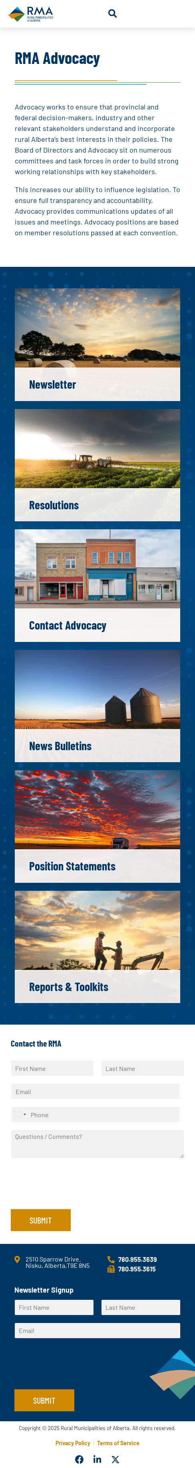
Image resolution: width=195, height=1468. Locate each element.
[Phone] (95, 1114)
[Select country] (20, 1114)
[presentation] (71, 1196)
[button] (112, 13)
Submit (41, 1220)
